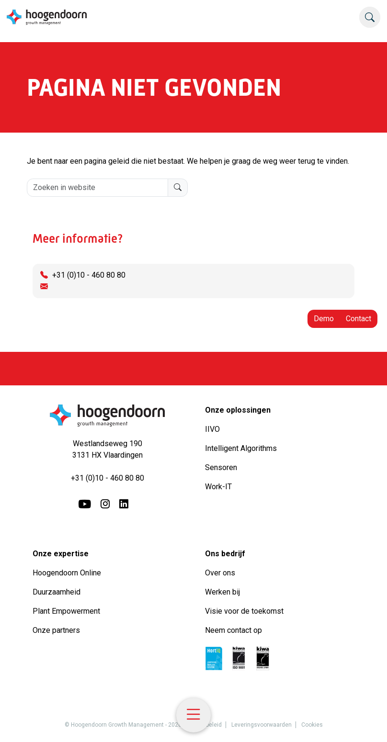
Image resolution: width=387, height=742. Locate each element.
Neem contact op (233, 630)
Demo (324, 318)
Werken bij (222, 591)
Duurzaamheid (57, 591)
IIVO (212, 429)
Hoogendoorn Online (67, 572)
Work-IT (218, 486)
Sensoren (221, 467)
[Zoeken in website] (97, 188)
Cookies (312, 724)
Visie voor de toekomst (244, 611)
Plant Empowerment (67, 611)
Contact (358, 318)
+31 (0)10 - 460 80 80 (88, 275)
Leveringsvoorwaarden (261, 724)
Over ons (221, 572)
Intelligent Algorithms (241, 448)
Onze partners (56, 630)
